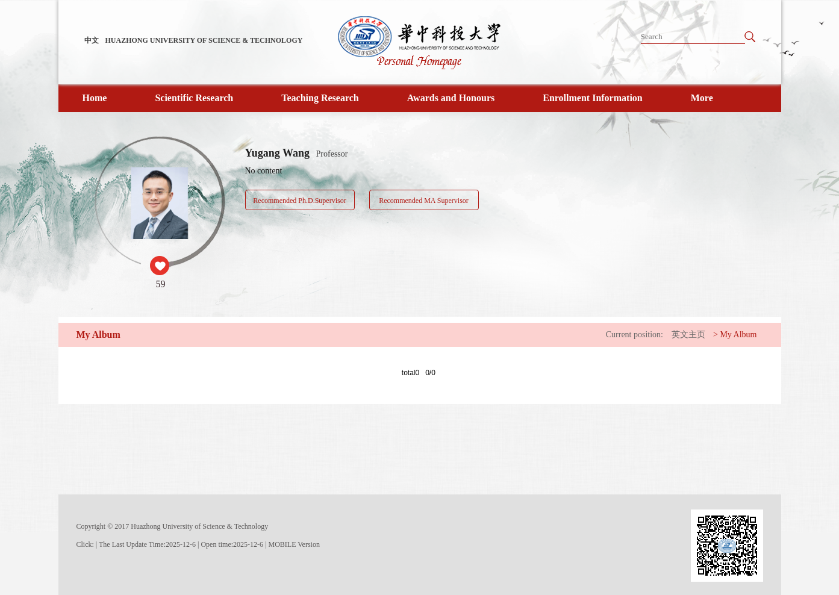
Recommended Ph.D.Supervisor (299, 200)
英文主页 (688, 334)
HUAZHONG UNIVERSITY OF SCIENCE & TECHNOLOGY (204, 40)
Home (95, 98)
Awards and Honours (451, 98)
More (702, 98)
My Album (738, 334)
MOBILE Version (294, 544)
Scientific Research (194, 98)
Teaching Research (319, 98)
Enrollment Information (592, 98)
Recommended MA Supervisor (424, 200)
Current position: (634, 334)
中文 (91, 40)
